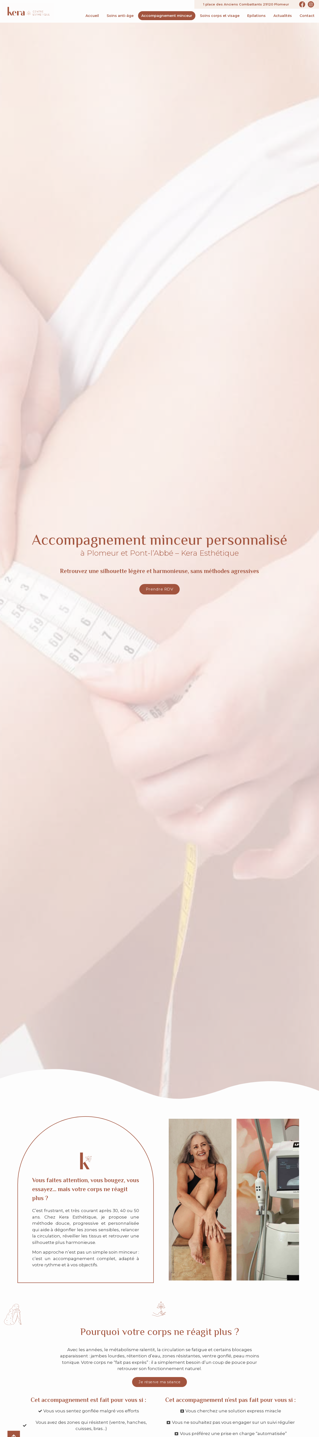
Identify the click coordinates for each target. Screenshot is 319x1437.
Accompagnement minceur (166, 15)
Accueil (92, 15)
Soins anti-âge (120, 15)
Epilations (256, 15)
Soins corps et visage (219, 15)
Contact (307, 15)
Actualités (282, 15)
